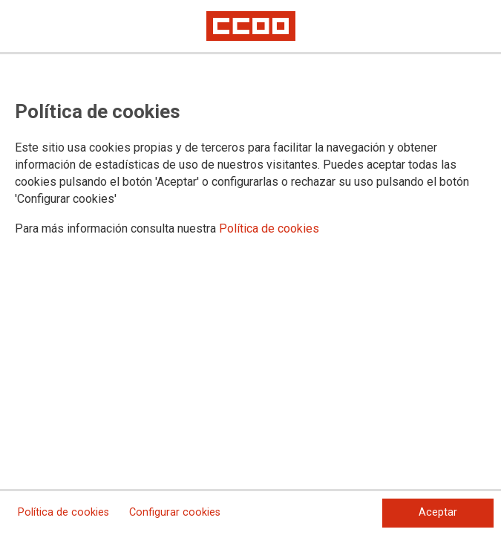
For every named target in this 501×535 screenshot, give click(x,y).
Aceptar (438, 512)
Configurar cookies (174, 512)
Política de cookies (269, 228)
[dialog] (250, 267)
